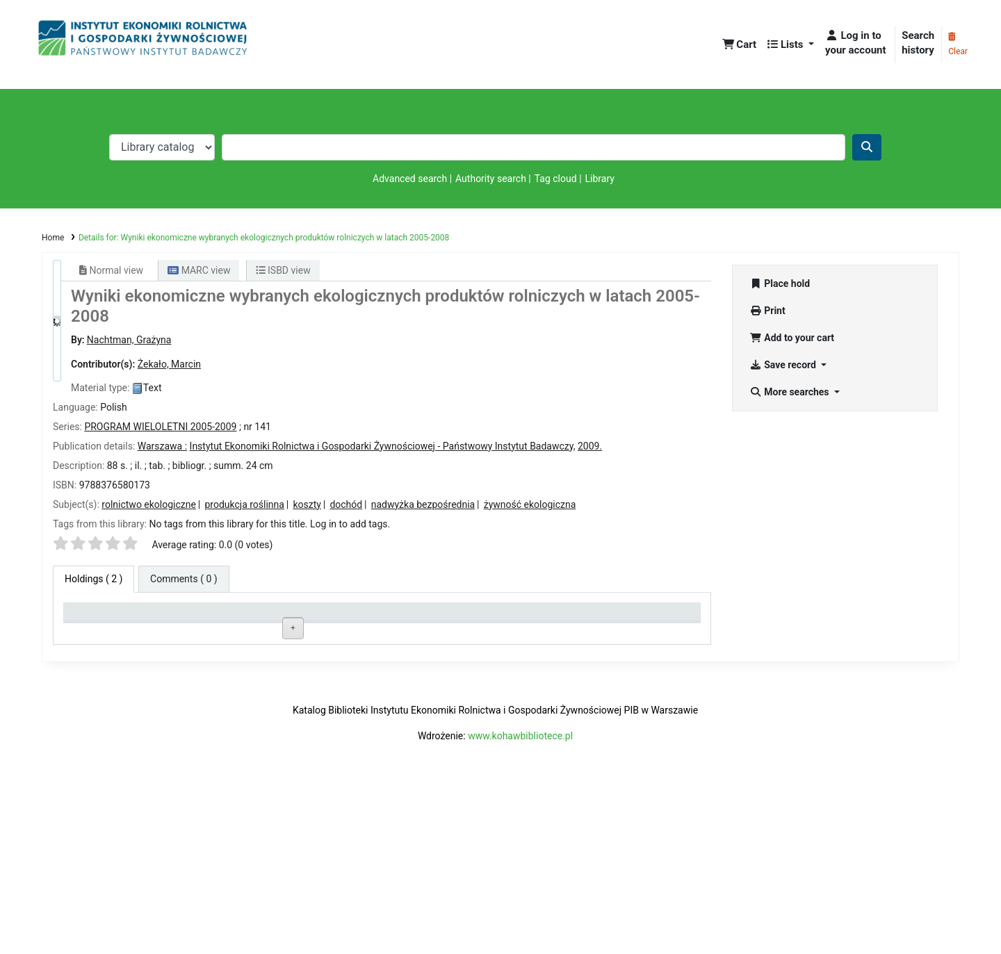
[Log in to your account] (857, 43)
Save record (783, 364)
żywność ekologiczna (530, 504)
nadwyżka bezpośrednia (423, 504)
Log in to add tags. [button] (350, 523)
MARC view (199, 270)
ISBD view (283, 270)
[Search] (866, 147)
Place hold (779, 283)
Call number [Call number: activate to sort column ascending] (351, 617)
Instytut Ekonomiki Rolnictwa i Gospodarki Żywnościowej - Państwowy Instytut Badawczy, (383, 446)
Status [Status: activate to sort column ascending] (467, 617)
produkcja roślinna (244, 504)
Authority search (490, 178)
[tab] (183, 579)
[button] (740, 45)
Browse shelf (384, 648)
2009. (590, 446)
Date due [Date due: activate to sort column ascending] (599, 617)
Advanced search (410, 178)
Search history (918, 42)
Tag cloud (556, 178)
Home (53, 237)
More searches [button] (790, 391)
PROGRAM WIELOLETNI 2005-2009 (160, 426)
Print (767, 310)
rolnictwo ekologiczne (148, 504)
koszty (306, 504)
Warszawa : (162, 446)
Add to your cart (791, 337)
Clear (958, 44)
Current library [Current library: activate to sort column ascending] (228, 617)
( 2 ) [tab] (93, 578)
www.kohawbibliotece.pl (520, 899)
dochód (345, 504)
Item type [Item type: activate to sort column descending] (90, 617)
